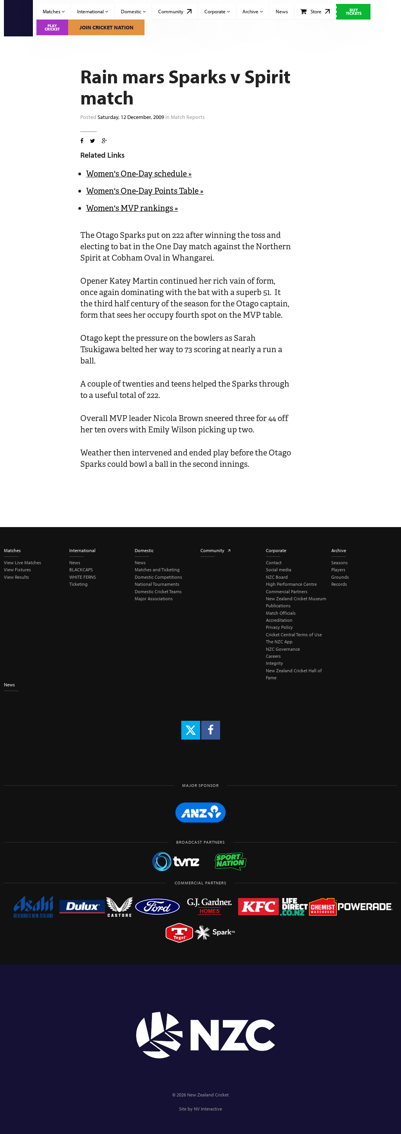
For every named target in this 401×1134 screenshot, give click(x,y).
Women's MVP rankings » (132, 208)
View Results (16, 577)
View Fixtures (17, 569)
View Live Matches (22, 562)
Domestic (133, 11)
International (92, 11)
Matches (54, 11)
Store (315, 11)
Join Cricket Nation (106, 27)
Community (174, 11)
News (282, 11)
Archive (252, 11)
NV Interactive (208, 1109)
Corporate (217, 11)
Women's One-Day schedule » (139, 174)
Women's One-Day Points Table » (145, 191)
